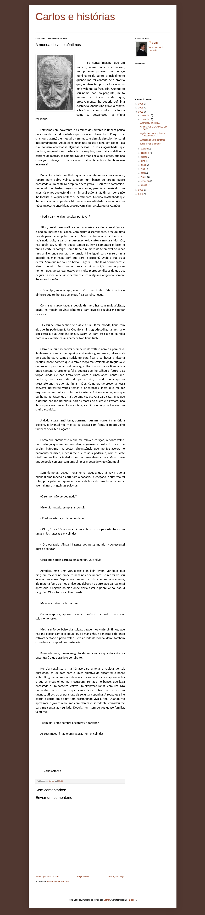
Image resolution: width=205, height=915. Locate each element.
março (144, 177)
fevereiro (145, 181)
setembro (145, 153)
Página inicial (83, 876)
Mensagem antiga (116, 876)
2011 (140, 190)
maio (143, 169)
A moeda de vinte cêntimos (152, 140)
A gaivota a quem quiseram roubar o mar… (152, 134)
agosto (144, 157)
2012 (140, 112)
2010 (140, 194)
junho (143, 165)
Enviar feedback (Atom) (58, 881)
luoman (106, 900)
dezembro (146, 115)
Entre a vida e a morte (150, 144)
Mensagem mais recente (47, 876)
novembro (146, 119)
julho (143, 161)
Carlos (155, 43)
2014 (140, 104)
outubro (144, 149)
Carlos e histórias (75, 16)
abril (143, 173)
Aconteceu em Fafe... (150, 123)
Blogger (132, 900)
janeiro (144, 185)
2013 (140, 108)
